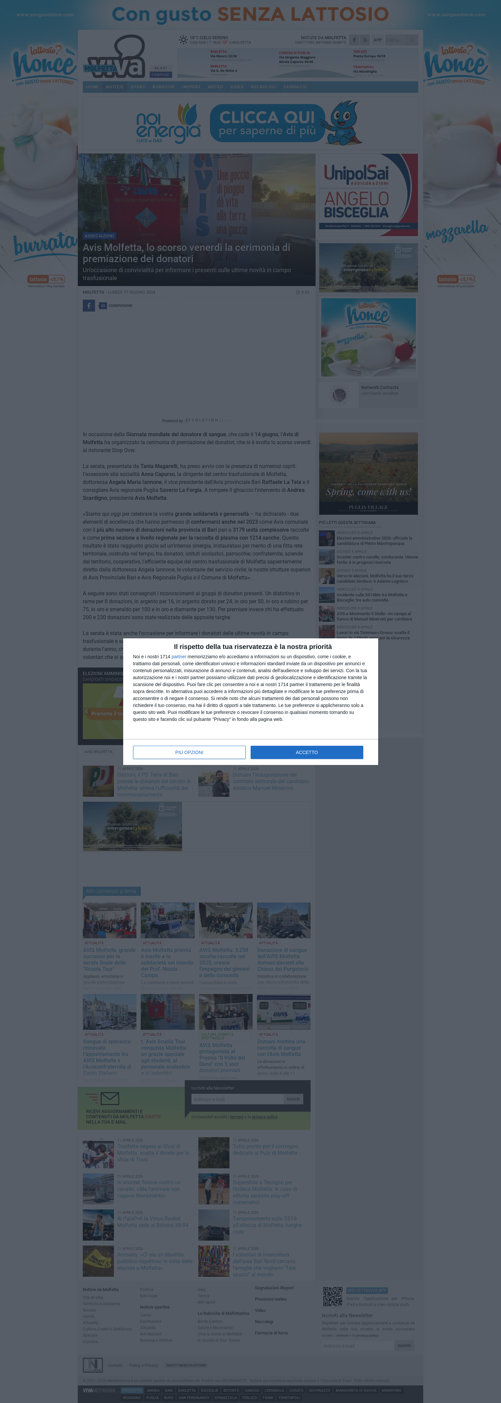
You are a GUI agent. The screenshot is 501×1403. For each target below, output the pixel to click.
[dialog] (250, 701)
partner (179, 656)
